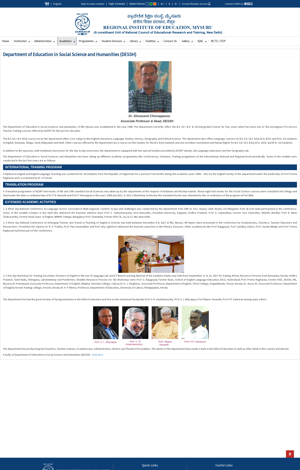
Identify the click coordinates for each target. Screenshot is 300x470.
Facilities (152, 41)
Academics (67, 41)
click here (97, 354)
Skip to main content (92, 3)
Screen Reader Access (196, 3)
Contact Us (170, 41)
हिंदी (47, 3)
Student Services (113, 41)
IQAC (201, 41)
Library (135, 41)
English (57, 3)
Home (5, 41)
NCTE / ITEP (218, 41)
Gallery (187, 41)
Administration (44, 41)
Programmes (88, 41)
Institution (22, 41)
